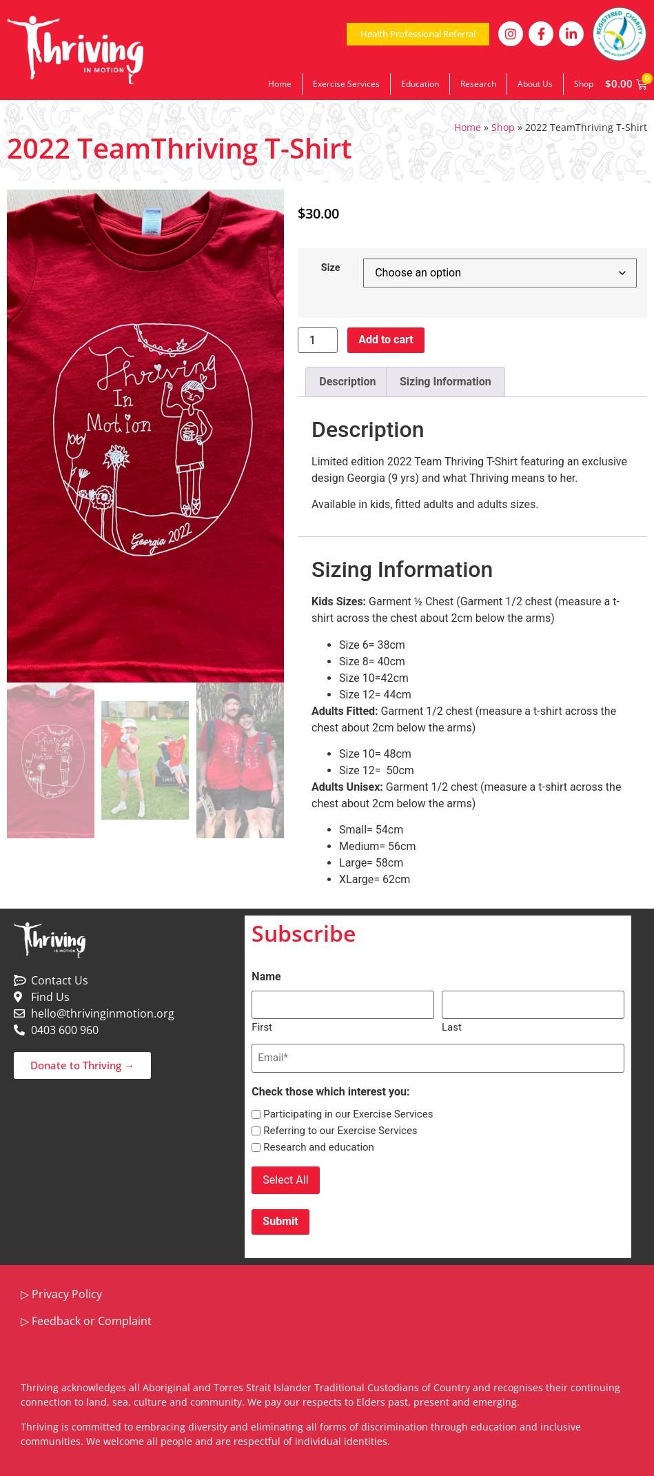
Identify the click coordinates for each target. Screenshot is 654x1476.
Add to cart (385, 339)
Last (452, 1026)
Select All (285, 1178)
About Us (535, 84)
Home (280, 84)
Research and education (318, 1146)
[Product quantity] (318, 340)
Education (420, 84)
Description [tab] (347, 381)
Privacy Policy (67, 1291)
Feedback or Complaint (92, 1318)
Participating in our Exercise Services (348, 1113)
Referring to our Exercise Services (340, 1129)
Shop (583, 84)
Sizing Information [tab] (445, 381)
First (262, 1026)
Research (478, 84)
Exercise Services (346, 84)
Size (330, 268)
